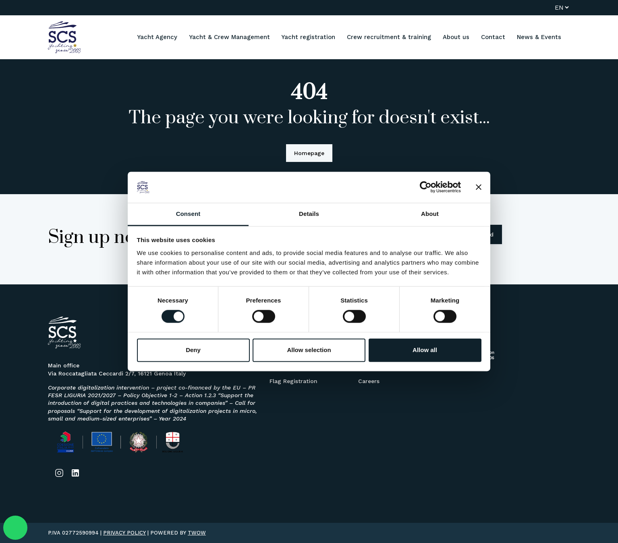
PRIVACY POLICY (124, 533)
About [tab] (430, 213)
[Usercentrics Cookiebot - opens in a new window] (425, 187)
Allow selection (309, 349)
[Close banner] (478, 187)
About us (456, 37)
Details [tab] (309, 213)
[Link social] (59, 473)
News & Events (539, 37)
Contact (493, 37)
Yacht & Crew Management (229, 37)
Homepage (309, 153)
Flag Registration (293, 381)
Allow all (425, 349)
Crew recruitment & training (389, 37)
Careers (369, 381)
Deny (193, 349)
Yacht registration (308, 37)
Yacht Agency (157, 37)
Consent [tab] (188, 213)
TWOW (197, 533)
